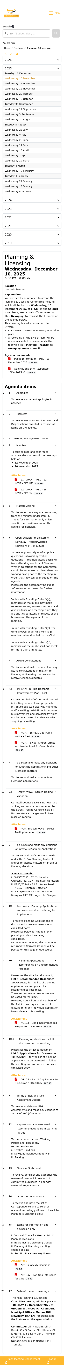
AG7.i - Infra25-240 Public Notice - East (33, 734)
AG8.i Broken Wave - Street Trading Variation (34, 830)
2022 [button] (8, 217)
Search (7, 26)
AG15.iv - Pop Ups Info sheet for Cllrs (35, 1276)
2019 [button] (8, 243)
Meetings (18, 48)
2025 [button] (8, 68)
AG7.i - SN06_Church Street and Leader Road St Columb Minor (35, 746)
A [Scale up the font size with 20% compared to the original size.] (11, 54)
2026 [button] (8, 59)
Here (18, 330)
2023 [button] (8, 208)
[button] (56, 33)
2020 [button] (8, 234)
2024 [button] (8, 200)
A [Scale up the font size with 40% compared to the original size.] (17, 54)
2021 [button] (8, 225)
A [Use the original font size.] (5, 53)
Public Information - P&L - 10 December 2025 (28, 360)
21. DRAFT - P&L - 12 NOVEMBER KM (31, 481)
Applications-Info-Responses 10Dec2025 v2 (28, 370)
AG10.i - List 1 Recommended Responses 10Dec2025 (36, 1024)
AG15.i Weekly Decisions (32, 1267)
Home (7, 48)
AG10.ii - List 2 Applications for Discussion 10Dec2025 (37, 1081)
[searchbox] (26, 33)
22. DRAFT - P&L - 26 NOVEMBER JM (31, 491)
